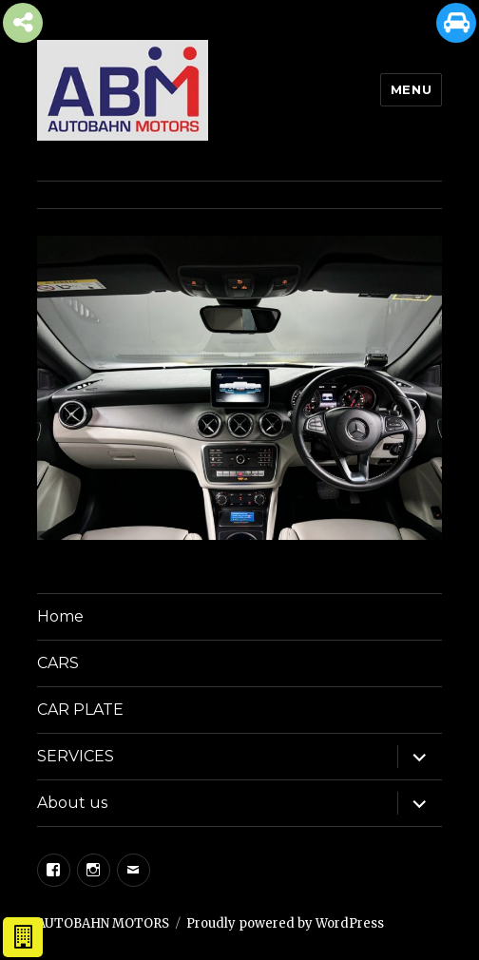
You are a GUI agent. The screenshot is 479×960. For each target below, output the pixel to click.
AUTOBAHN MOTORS (103, 923)
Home (60, 616)
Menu (411, 89)
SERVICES (75, 756)
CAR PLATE (80, 710)
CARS (58, 663)
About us (72, 803)
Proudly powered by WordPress (285, 923)
